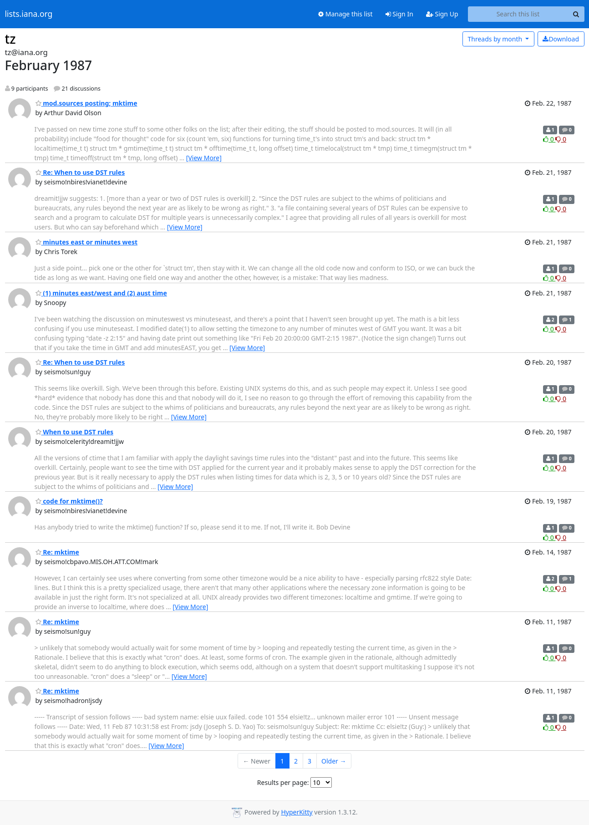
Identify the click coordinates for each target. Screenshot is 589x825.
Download (561, 39)
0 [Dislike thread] (560, 139)
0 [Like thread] (549, 139)
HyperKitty (296, 812)
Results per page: (283, 782)
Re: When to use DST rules (80, 172)
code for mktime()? (69, 501)
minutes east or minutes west (87, 242)
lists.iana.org (29, 14)
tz (10, 38)
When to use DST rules (75, 432)
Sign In (399, 14)
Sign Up (442, 14)
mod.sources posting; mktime (86, 103)
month (495, 39)
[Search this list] (518, 14)
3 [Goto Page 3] (309, 761)
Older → (333, 761)
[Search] (576, 14)
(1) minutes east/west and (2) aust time (101, 293)
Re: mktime (57, 552)
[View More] (204, 157)
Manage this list (345, 14)
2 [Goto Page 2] (296, 761)
